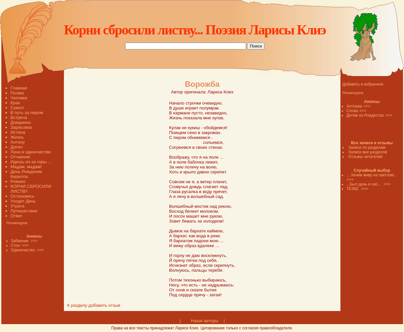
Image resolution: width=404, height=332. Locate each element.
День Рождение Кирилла (26, 174)
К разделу (77, 305)
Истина (17, 132)
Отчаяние (20, 156)
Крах (15, 102)
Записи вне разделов (367, 152)
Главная (18, 88)
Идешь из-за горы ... (30, 161)
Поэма (17, 92)
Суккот (17, 107)
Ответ (16, 215)
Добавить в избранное (362, 84)
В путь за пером (26, 112)
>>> (367, 106)
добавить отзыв (104, 305)
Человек (18, 97)
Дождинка (20, 122)
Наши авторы (204, 320)
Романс (18, 181)
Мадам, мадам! (26, 166)
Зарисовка (21, 127)
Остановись (22, 196)
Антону (17, 142)
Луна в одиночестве (30, 151)
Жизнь (17, 137)
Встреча (18, 117)
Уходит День (23, 201)
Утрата (17, 206)
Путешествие (23, 210)
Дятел (16, 147)
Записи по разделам (366, 147)
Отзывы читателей (365, 156)
